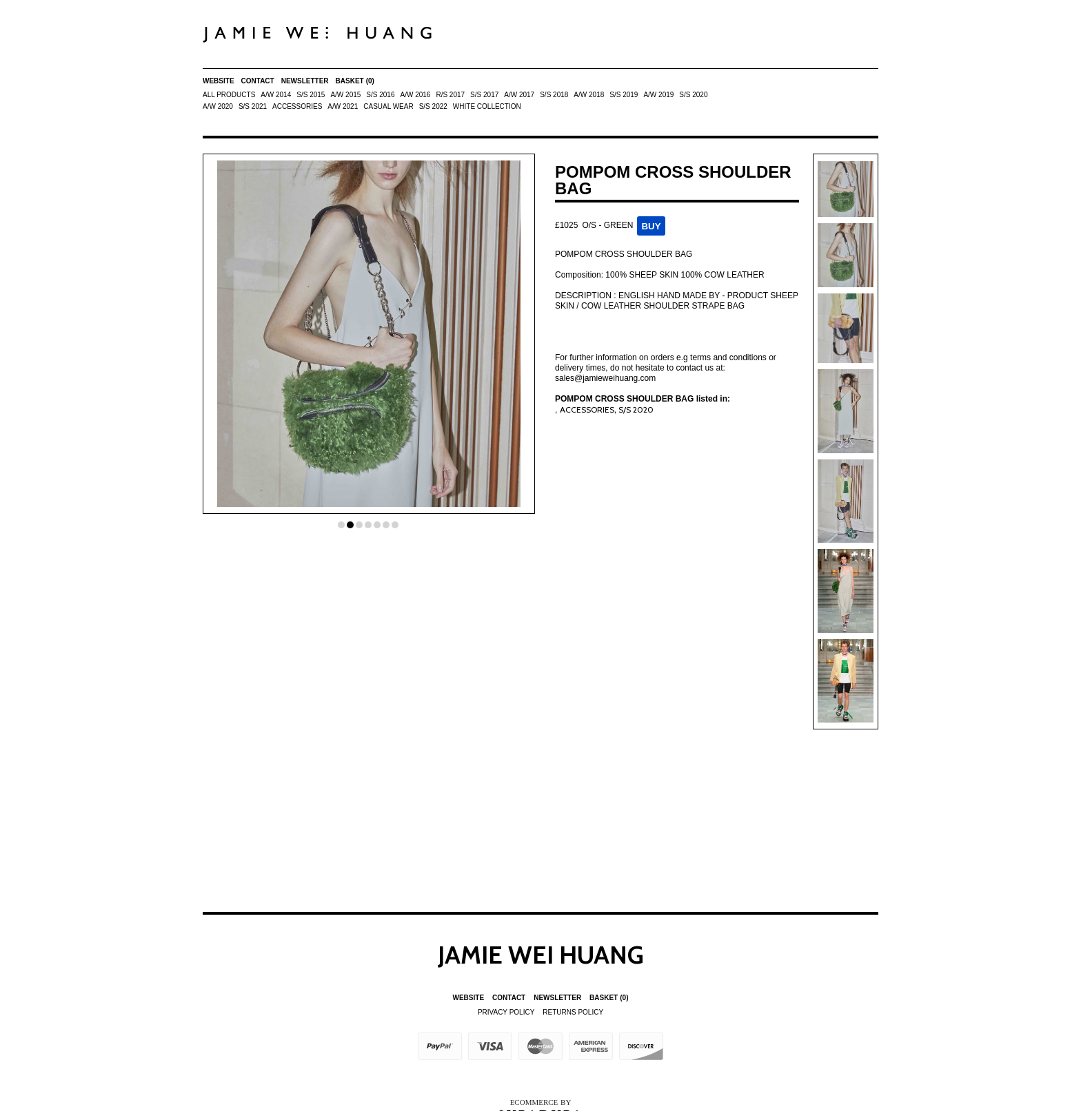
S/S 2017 (484, 94)
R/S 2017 (450, 94)
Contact (257, 81)
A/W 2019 (658, 94)
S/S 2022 (433, 106)
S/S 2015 (310, 94)
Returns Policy (573, 1012)
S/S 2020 (693, 94)
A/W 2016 (415, 94)
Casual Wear (388, 106)
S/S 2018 (554, 94)
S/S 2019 (623, 94)
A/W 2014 (276, 94)
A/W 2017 (519, 94)
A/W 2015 (345, 94)
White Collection (487, 106)
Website (218, 81)
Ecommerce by (541, 1102)
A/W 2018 (589, 94)
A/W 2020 (218, 106)
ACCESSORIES (297, 106)
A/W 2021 (342, 106)
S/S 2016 (380, 94)
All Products (229, 94)
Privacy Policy (506, 1012)
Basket (355, 81)
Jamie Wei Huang (541, 954)
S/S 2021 (253, 106)
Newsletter (305, 81)
